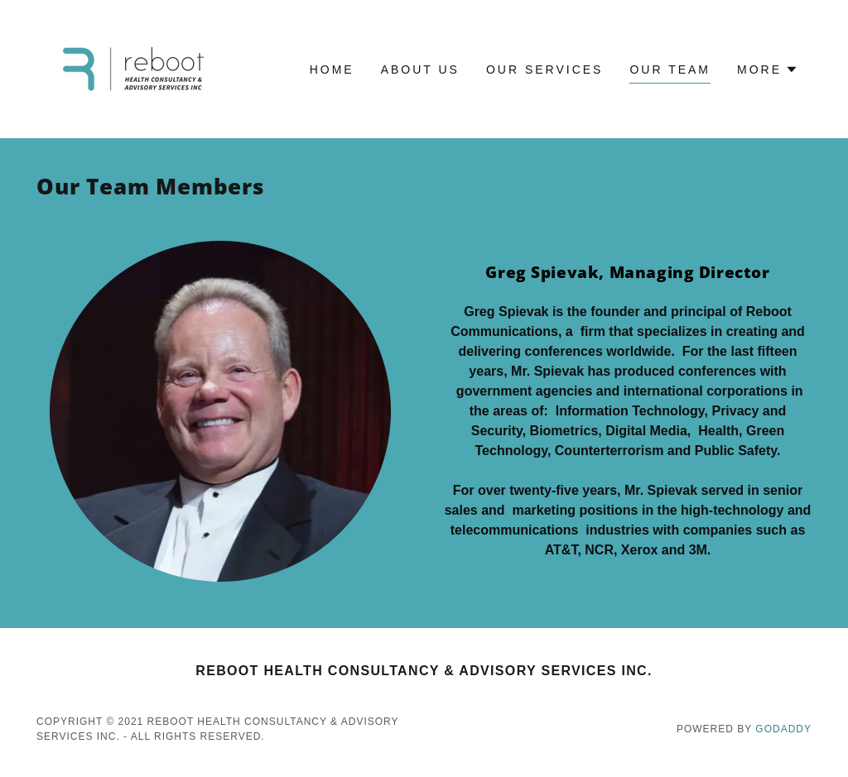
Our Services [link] (545, 69)
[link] (132, 68)
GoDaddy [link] (783, 729)
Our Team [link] (670, 69)
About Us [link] (420, 69)
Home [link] (332, 69)
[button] (767, 69)
